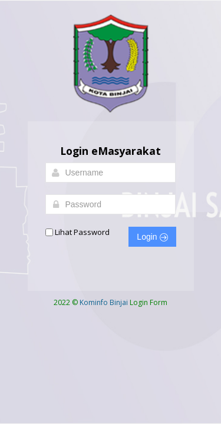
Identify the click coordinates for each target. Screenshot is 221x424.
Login (152, 236)
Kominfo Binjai (104, 302)
